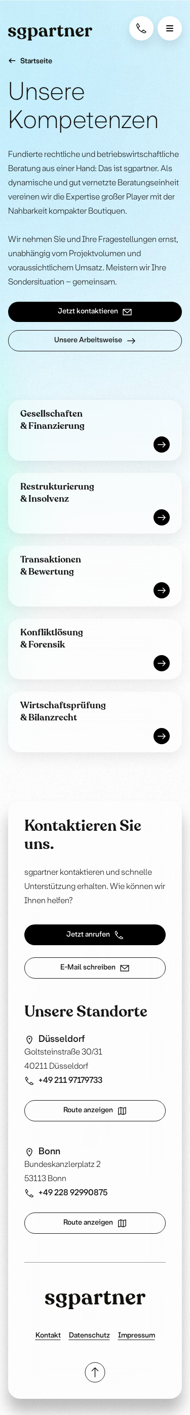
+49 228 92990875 (65, 1193)
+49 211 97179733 (63, 1081)
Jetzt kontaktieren (95, 312)
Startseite (30, 61)
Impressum (136, 1335)
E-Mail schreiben (95, 968)
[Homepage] (50, 33)
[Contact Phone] (141, 28)
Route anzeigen (95, 1111)
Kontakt (48, 1335)
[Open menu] (170, 28)
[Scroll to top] (95, 1372)
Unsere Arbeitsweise (95, 341)
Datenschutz (89, 1335)
